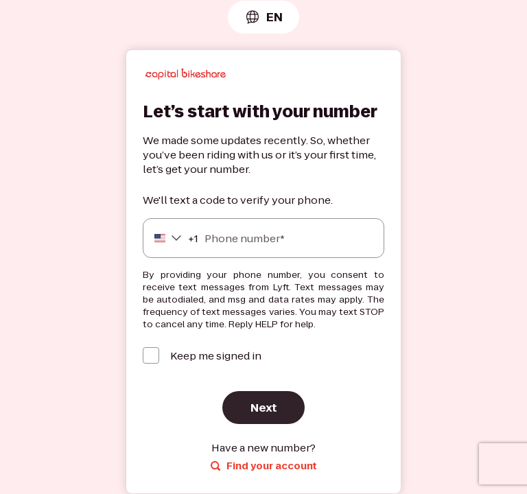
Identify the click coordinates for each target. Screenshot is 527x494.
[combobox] (263, 17)
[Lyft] (186, 76)
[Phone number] (263, 238)
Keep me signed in (215, 356)
